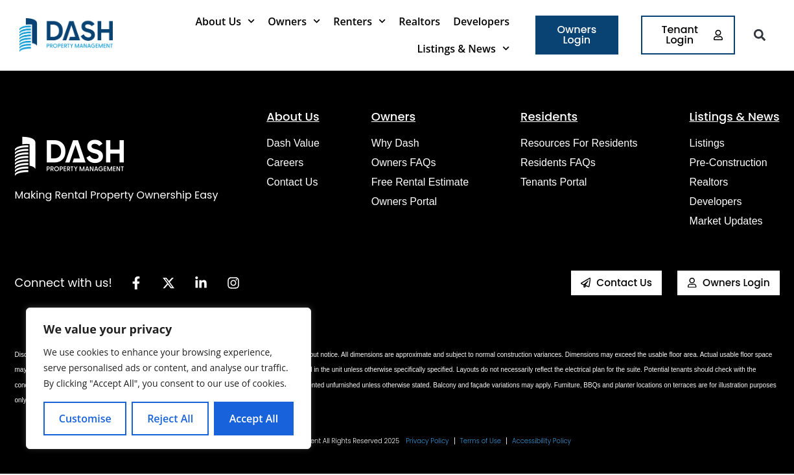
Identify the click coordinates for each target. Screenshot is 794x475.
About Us (225, 21)
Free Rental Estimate (420, 182)
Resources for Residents (579, 143)
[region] (168, 378)
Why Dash (395, 143)
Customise (85, 418)
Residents (549, 116)
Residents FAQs (558, 162)
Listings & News (463, 48)
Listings (707, 143)
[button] (760, 35)
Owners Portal (404, 201)
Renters (359, 21)
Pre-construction (728, 162)
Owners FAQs (403, 162)
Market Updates (726, 220)
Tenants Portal (553, 182)
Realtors (419, 21)
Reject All (170, 418)
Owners (294, 21)
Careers (284, 162)
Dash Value (293, 143)
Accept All (254, 418)
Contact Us (292, 182)
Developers (481, 21)
